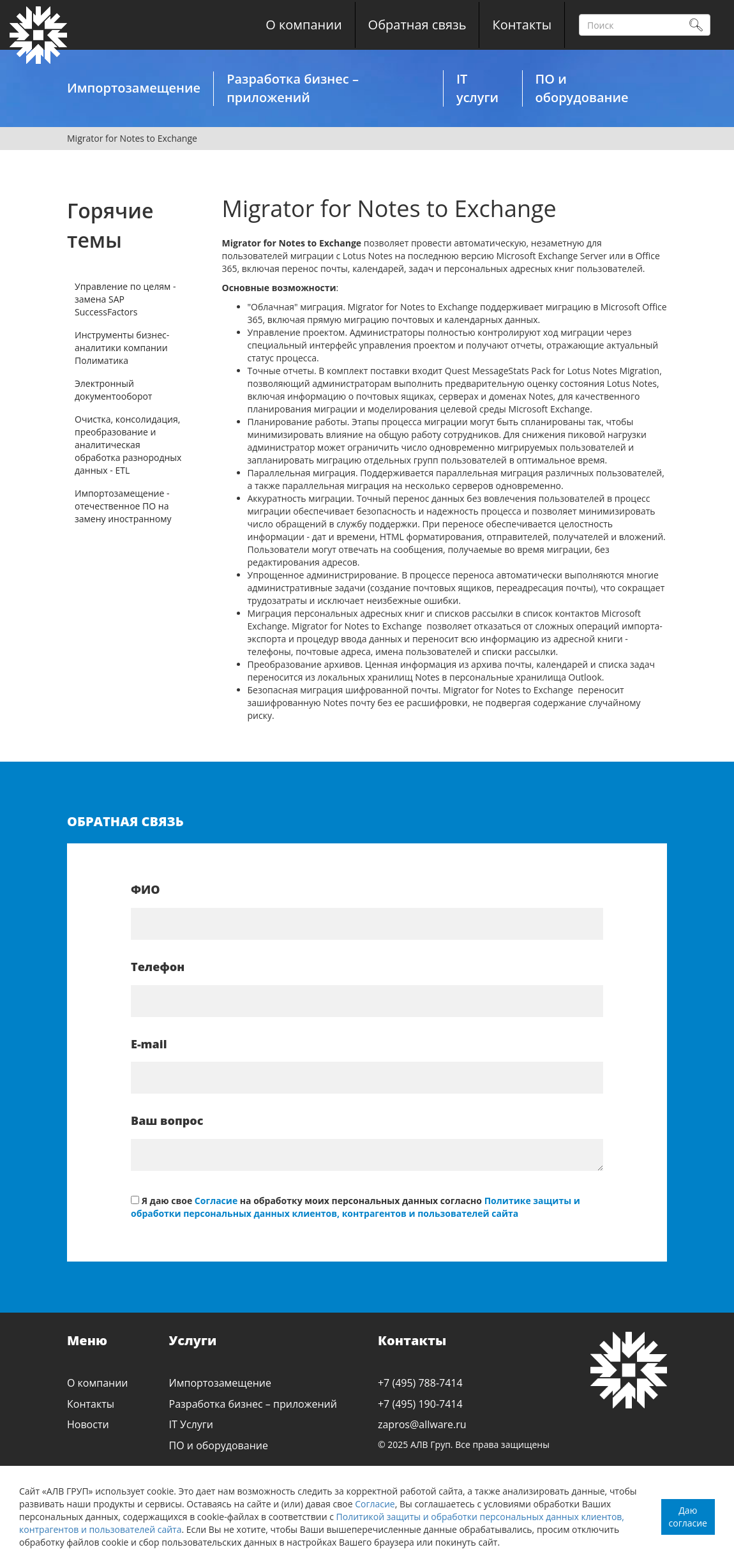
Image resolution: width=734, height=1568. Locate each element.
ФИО (145, 889)
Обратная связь (417, 24)
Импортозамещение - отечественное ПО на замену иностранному (123, 506)
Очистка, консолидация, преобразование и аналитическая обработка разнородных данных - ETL (128, 444)
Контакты (521, 24)
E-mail (149, 1044)
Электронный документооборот (113, 389)
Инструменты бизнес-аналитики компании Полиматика (122, 347)
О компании (303, 24)
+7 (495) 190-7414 (420, 1404)
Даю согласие (688, 1516)
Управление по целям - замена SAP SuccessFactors (125, 299)
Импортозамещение (133, 87)
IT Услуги (191, 1424)
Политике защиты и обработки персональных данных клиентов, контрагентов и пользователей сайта (355, 1207)
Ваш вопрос (167, 1120)
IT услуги (477, 88)
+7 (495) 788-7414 (420, 1383)
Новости (88, 1424)
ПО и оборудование (582, 88)
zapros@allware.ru (422, 1424)
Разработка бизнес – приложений (293, 88)
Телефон (157, 966)
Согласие (375, 1504)
